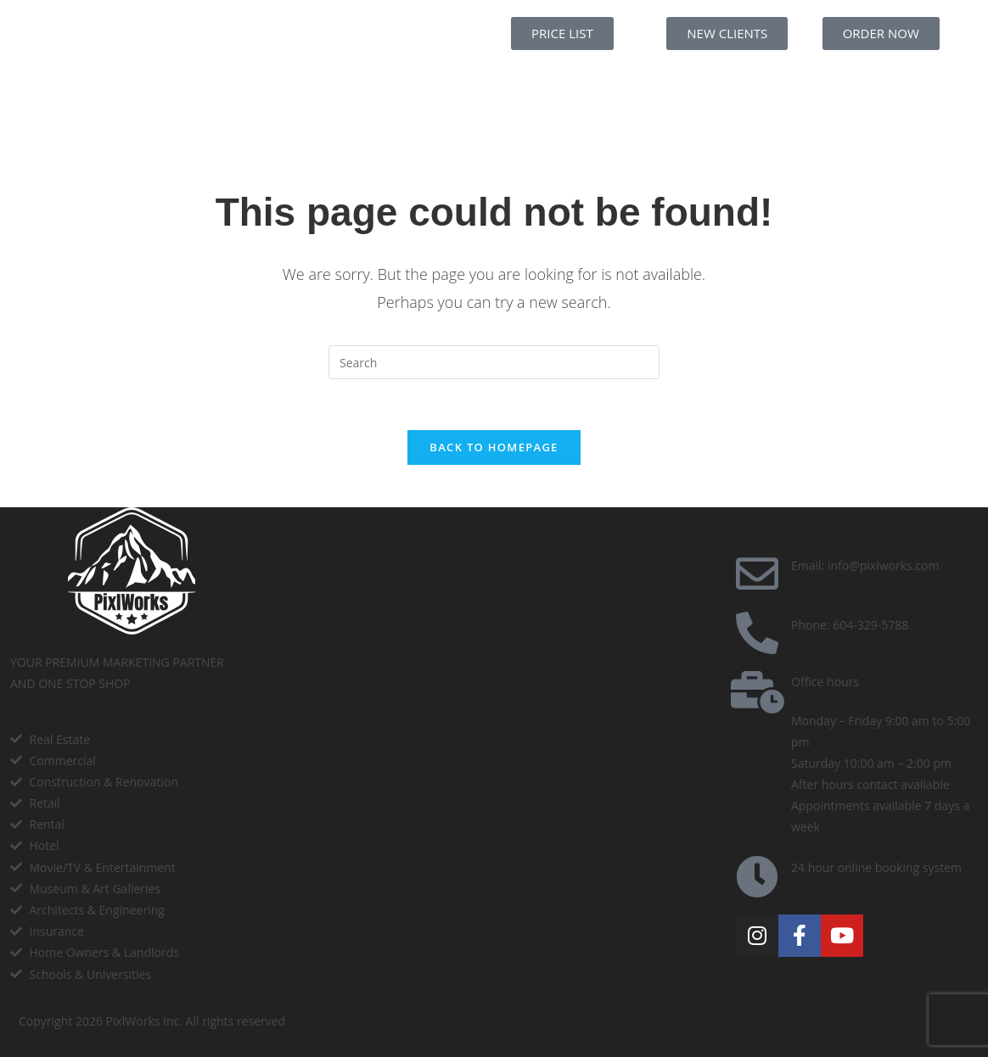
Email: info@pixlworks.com (865, 565)
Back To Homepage (493, 447)
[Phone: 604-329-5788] (757, 633)
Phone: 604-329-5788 (849, 625)
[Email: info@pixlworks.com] (757, 573)
